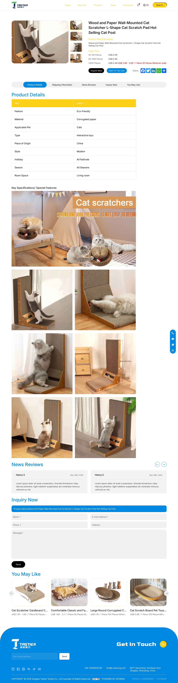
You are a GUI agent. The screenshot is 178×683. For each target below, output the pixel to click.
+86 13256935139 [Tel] (93, 668)
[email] (35, 656)
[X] (34, 669)
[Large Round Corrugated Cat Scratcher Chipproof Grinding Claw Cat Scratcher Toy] (109, 597)
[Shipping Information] (62, 84)
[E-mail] (173, 339)
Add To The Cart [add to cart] (117, 70)
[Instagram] (24, 669)
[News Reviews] (89, 84)
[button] (157, 464)
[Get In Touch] (141, 644)
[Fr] (146, 5)
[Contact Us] (128, 5)
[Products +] (98, 5)
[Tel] (173, 333)
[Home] (20, 5)
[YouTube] (39, 669)
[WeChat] (29, 669)
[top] (173, 350)
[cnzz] (96, 679)
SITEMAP (162, 679)
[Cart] (138, 5)
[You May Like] (133, 84)
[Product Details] (35, 84)
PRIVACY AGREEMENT (143, 679)
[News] (113, 5)
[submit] (64, 656)
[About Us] (82, 5)
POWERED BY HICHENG (113, 679)
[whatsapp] (173, 344)
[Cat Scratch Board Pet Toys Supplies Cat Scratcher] (148, 597)
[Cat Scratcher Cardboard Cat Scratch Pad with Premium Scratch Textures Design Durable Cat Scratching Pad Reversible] (30, 597)
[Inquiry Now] (111, 84)
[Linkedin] (13, 669)
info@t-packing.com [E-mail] (116, 668)
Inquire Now (96, 70)
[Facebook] (18, 669)
